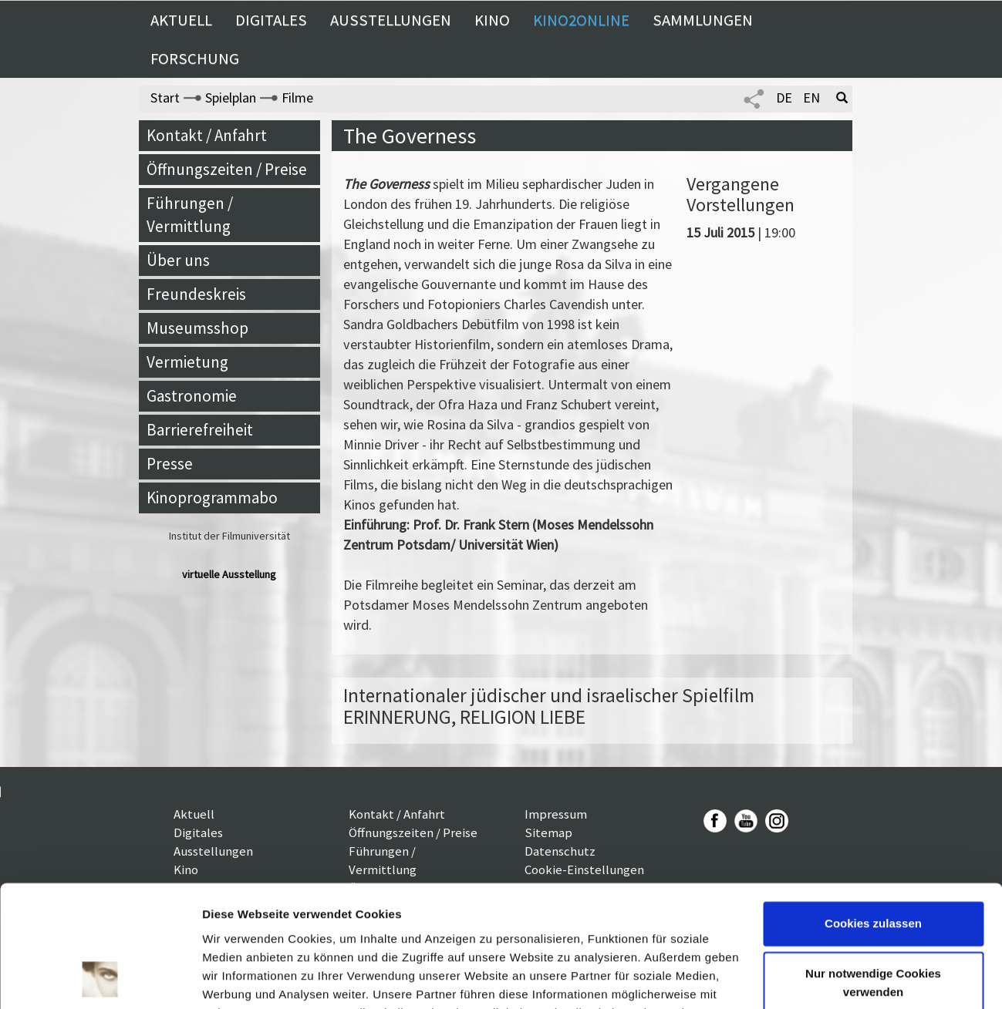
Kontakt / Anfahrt (207, 135)
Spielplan (230, 97)
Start (165, 97)
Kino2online (581, 20)
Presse (170, 463)
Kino (492, 20)
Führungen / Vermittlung (190, 215)
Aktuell (181, 20)
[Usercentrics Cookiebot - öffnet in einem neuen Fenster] (99, 979)
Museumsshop (197, 328)
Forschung (194, 59)
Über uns (178, 260)
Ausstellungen (390, 20)
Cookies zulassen (873, 809)
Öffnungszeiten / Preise (227, 169)
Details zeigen (241, 978)
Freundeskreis (196, 294)
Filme (297, 97)
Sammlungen (703, 20)
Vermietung (187, 361)
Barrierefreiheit (200, 429)
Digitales (271, 20)
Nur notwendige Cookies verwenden (873, 869)
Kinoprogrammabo (212, 497)
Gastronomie (192, 395)
